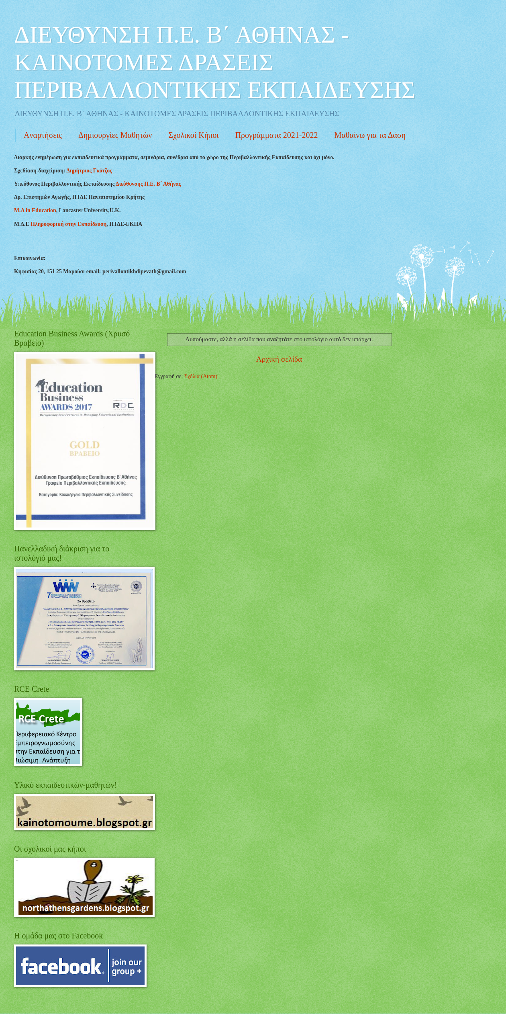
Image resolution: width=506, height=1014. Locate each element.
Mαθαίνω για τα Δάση (370, 135)
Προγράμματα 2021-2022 (276, 135)
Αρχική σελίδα (279, 359)
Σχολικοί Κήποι (193, 135)
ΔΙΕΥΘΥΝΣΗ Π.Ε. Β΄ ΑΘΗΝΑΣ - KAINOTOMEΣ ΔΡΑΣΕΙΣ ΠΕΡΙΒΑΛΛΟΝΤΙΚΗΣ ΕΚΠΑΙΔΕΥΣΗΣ (214, 62)
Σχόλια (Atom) (200, 376)
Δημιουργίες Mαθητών (115, 135)
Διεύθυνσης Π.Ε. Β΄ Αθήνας (148, 184)
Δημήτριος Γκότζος (89, 171)
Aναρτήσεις (43, 135)
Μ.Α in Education (35, 210)
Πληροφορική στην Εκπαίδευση (68, 224)
